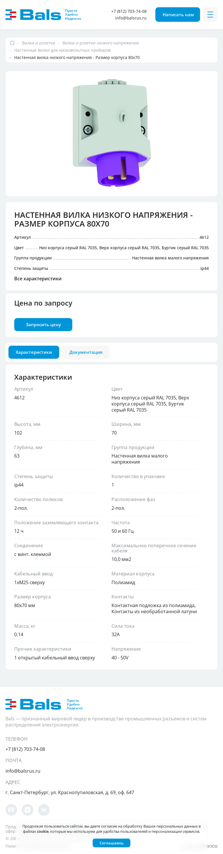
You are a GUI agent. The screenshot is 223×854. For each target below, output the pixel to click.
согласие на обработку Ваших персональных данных (149, 826)
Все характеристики (38, 278)
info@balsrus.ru (131, 18)
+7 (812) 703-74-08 (129, 11)
